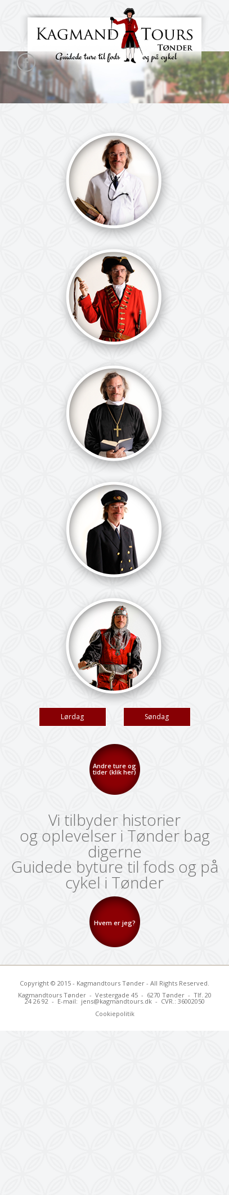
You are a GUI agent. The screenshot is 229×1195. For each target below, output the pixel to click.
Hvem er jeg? (115, 922)
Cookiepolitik (114, 1013)
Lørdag (72, 716)
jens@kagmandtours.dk (116, 1001)
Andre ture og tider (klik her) (114, 768)
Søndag (157, 716)
